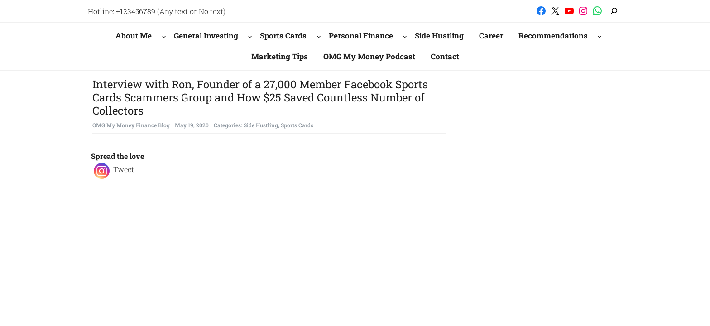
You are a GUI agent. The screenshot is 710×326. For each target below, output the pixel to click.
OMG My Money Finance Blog (131, 125)
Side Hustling (261, 125)
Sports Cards (283, 35)
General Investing (206, 35)
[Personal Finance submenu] (405, 36)
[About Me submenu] (164, 36)
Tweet (123, 169)
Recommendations (553, 35)
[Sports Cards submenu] (319, 36)
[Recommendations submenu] (599, 36)
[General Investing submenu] (250, 36)
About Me (133, 35)
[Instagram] (102, 171)
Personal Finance (361, 35)
